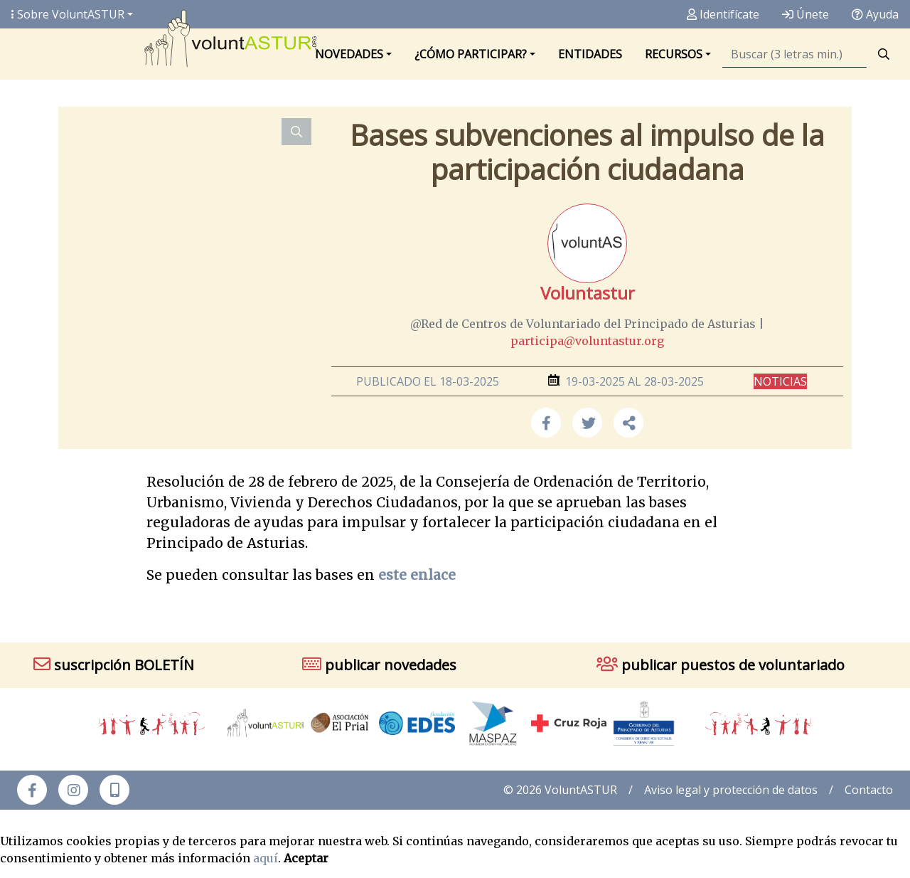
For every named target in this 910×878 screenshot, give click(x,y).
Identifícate (723, 14)
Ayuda (875, 14)
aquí (265, 858)
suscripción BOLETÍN (113, 665)
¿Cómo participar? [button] (470, 54)
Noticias (780, 381)
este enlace (417, 574)
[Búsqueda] (794, 54)
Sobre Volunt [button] (67, 14)
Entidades (590, 54)
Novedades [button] (349, 54)
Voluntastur (587, 293)
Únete (805, 14)
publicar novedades (379, 665)
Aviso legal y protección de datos (731, 790)
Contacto (869, 790)
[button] (628, 423)
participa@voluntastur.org (587, 341)
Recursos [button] (673, 54)
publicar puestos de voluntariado (720, 665)
